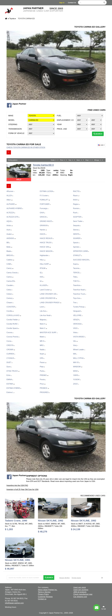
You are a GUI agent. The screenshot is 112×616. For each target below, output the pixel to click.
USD (101, 145)
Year (59, 124)
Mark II (43, 324)
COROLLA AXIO (14, 315)
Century (10, 298)
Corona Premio (13, 337)
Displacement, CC (65, 120)
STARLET (77, 255)
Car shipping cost (80, 597)
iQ (41, 273)
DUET (9, 362)
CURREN (11, 354)
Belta (9, 247)
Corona (10, 332)
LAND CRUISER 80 (48, 298)
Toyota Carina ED (26, 18)
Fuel (59, 116)
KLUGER (44, 285)
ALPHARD (12, 204)
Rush (75, 213)
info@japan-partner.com (14, 603)
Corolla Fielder (13, 320)
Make (10, 116)
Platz (42, 367)
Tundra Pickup (79, 307)
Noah (43, 354)
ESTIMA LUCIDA (47, 191)
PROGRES (45, 392)
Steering (12, 124)
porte (42, 371)
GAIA (42, 213)
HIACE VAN (45, 247)
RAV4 (76, 200)
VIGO (76, 328)
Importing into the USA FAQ (17, 485)
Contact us (42, 599)
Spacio (76, 243)
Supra (76, 264)
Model (11, 120)
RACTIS (76, 191)
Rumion (76, 208)
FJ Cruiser (44, 195)
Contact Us (72, 2)
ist (41, 281)
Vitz (75, 341)
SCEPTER (77, 217)
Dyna (9, 367)
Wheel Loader (79, 350)
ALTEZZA (11, 213)
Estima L (10, 392)
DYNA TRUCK (13, 371)
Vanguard (77, 311)
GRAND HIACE (46, 221)
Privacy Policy (43, 594)
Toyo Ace (77, 298)
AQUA (9, 221)
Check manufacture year (82, 594)
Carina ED (11, 281)
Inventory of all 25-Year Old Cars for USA (22, 489)
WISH (76, 371)
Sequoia (77, 225)
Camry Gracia (12, 273)
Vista (75, 332)
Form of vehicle (16, 133)
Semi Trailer (78, 221)
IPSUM (43, 268)
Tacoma (76, 268)
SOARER (77, 238)
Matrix (43, 337)
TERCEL (77, 273)
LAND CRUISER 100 (48, 294)
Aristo (10, 225)
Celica (9, 290)
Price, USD (62, 129)
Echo (9, 375)
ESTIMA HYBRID (14, 388)
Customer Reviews (45, 597)
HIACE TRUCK (46, 243)
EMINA (10, 379)
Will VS (76, 362)
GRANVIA (44, 225)
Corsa (9, 341)
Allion (9, 200)
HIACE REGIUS (46, 238)
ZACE (76, 384)
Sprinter (76, 247)
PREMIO (44, 375)
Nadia (43, 350)
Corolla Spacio (13, 328)
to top (103, 607)
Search (97, 134)
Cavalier (10, 285)
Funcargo (44, 208)
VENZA (76, 320)
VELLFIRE (77, 315)
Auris (9, 230)
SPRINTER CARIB (81, 251)
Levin (42, 307)
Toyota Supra (76, 578)
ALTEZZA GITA (13, 217)
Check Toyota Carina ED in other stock (26, 147)
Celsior (10, 294)
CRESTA (11, 345)
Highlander (44, 255)
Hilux (42, 260)
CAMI (9, 264)
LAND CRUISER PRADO (50, 302)
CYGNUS (11, 358)
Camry (10, 268)
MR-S (42, 341)
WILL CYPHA (79, 358)
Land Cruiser (46, 290)
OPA (42, 358)
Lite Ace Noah (46, 315)
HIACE (43, 234)
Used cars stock (79, 587)
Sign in (61, 2)
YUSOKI (77, 379)
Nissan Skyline (64, 578)
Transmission (15, 129)
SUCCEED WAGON (81, 260)
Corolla (10, 311)
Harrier (43, 230)
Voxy (75, 345)
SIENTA (76, 234)
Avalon (10, 234)
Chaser (10, 302)
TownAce (77, 285)
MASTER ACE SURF (48, 332)
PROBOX (44, 388)
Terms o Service (44, 592)
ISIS (42, 277)
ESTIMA (11, 384)
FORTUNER (45, 204)
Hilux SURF (45, 264)
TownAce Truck (79, 294)
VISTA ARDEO (79, 337)
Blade (9, 251)
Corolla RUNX (13, 324)
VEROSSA (77, 324)
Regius (76, 204)
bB (8, 243)
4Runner (10, 191)
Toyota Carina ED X (43, 165)
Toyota (11, 18)
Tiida (75, 277)
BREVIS (10, 255)
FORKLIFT (45, 200)
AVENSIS (11, 238)
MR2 (42, 345)
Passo (43, 362)
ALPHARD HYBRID (15, 208)
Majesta (43, 320)
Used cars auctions (80, 590)
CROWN (11, 350)
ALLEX (10, 195)
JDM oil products (79, 592)
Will (75, 354)
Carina (10, 277)
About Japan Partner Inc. (47, 590)
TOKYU (76, 281)
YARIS (76, 375)
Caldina (10, 260)
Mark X (43, 328)
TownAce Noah (79, 290)
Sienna (76, 230)
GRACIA (43, 217)
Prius (43, 384)
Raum (76, 195)
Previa (43, 379)
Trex (75, 302)
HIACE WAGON (46, 251)
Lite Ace (43, 311)
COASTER (11, 307)
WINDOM (77, 367)
